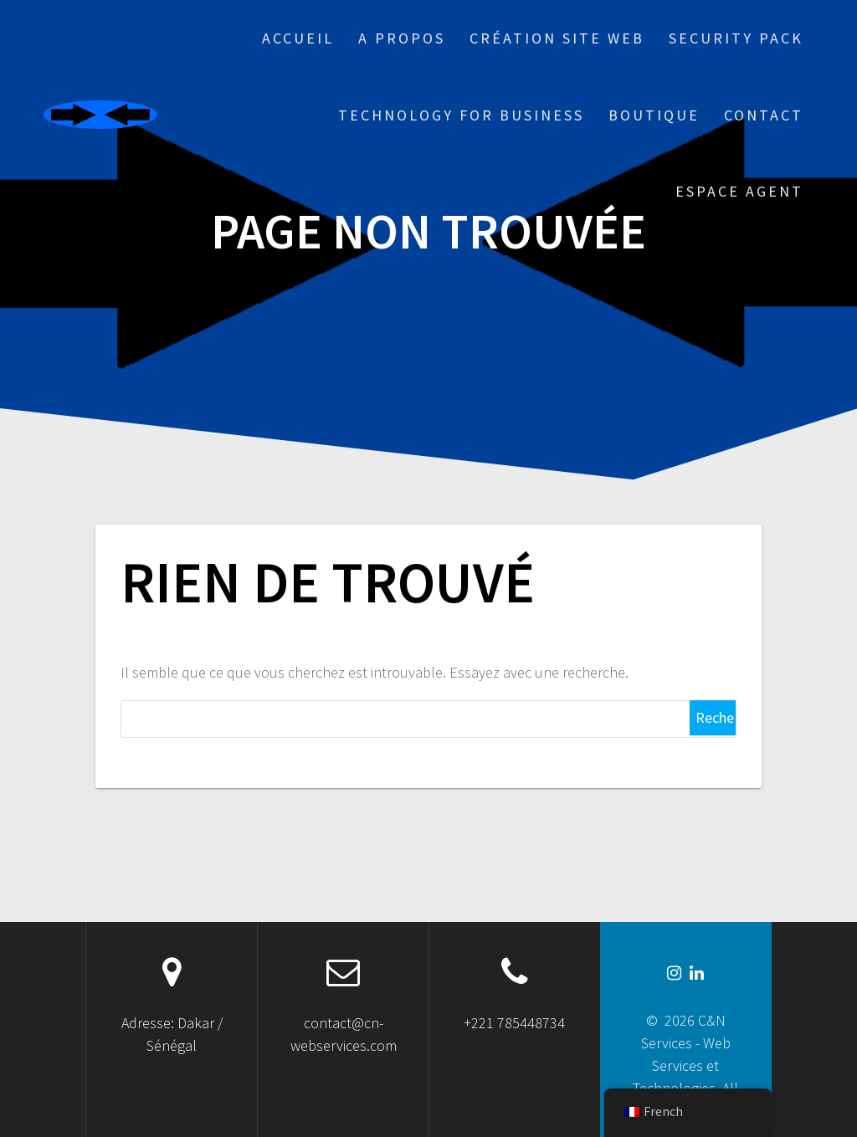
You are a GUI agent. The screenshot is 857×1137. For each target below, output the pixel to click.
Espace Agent (739, 191)
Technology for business (461, 115)
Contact (763, 115)
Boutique (654, 115)
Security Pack (736, 38)
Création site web (557, 38)
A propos (401, 38)
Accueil (298, 38)
